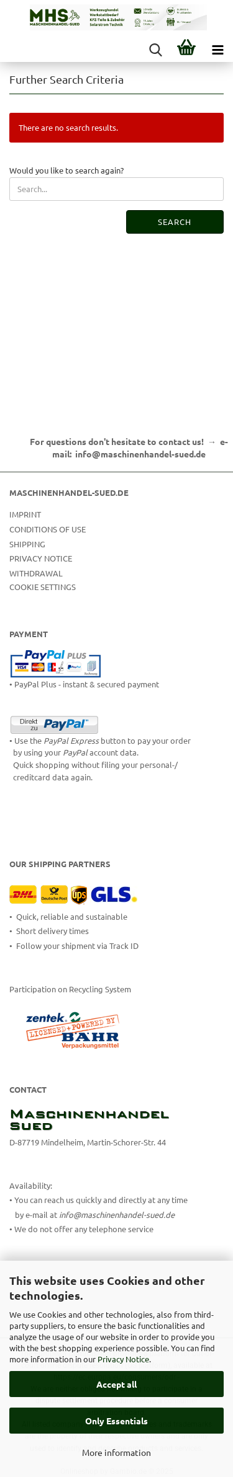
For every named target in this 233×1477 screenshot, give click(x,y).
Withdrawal (36, 573)
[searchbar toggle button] (155, 49)
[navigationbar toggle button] (217, 49)
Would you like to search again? (66, 170)
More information (116, 1452)
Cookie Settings (42, 586)
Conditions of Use (47, 529)
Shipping (27, 544)
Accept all (116, 1384)
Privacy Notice (123, 1359)
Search (174, 221)
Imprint (25, 514)
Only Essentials (116, 1420)
